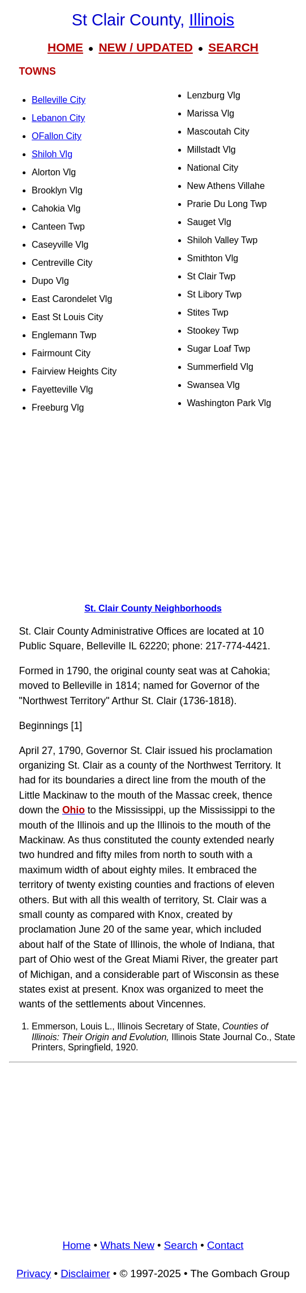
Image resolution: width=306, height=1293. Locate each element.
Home (76, 1245)
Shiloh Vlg (52, 154)
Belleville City (58, 100)
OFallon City (56, 136)
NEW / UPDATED (145, 47)
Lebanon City (58, 118)
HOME (65, 47)
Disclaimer (85, 1273)
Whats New (127, 1245)
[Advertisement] (153, 504)
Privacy (33, 1273)
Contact (225, 1245)
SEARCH (233, 47)
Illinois (211, 20)
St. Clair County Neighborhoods (153, 608)
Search (180, 1245)
